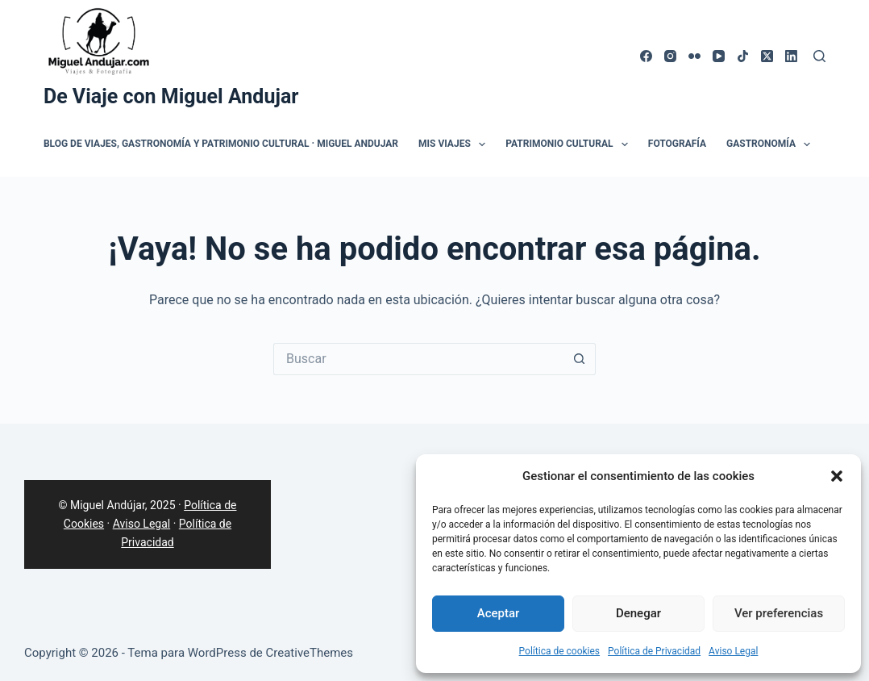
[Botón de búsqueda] (579, 359)
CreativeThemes (310, 652)
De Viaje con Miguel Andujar (171, 96)
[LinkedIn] (791, 56)
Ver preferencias (778, 613)
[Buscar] (819, 56)
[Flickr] (694, 56)
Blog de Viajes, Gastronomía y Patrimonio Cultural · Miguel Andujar (221, 143)
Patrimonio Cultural (569, 144)
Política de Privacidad (654, 651)
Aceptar (498, 613)
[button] (837, 476)
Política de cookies (560, 651)
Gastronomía (771, 144)
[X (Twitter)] (767, 56)
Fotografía (677, 143)
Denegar (638, 613)
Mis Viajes (455, 144)
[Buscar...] (418, 359)
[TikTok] (743, 56)
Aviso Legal (733, 651)
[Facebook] (646, 56)
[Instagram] (670, 56)
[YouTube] (719, 56)
